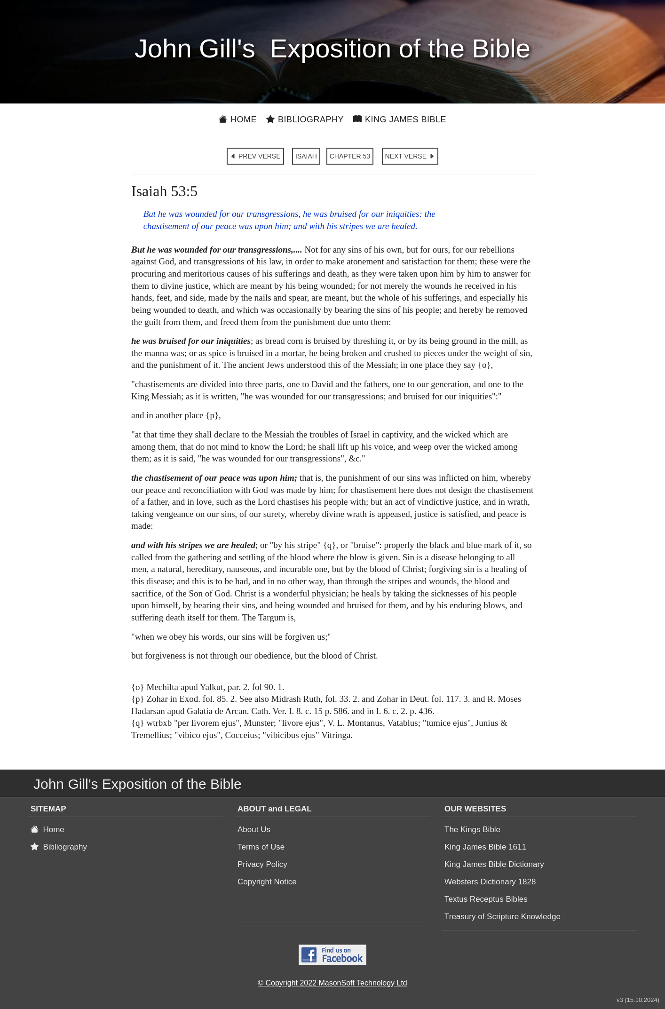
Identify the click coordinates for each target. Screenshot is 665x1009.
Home (238, 119)
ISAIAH (306, 156)
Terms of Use (261, 846)
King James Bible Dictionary (494, 864)
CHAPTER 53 (350, 156)
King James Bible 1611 (485, 846)
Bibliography (305, 119)
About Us (254, 829)
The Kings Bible (472, 829)
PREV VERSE (255, 156)
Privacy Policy (262, 864)
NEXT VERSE (410, 156)
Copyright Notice (267, 881)
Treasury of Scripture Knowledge (502, 916)
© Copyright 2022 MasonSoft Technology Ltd (332, 983)
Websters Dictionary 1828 (490, 881)
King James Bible (399, 119)
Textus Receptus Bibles (486, 899)
